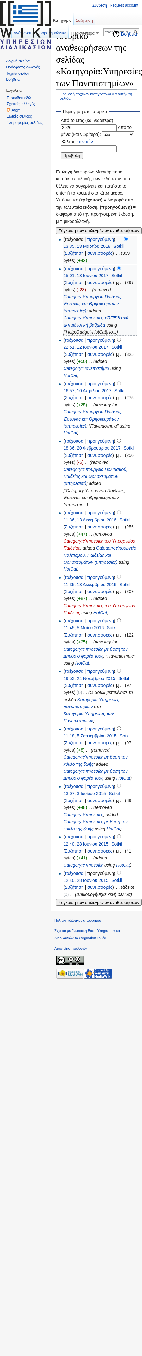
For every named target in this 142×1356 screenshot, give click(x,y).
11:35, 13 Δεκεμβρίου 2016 (89, 584)
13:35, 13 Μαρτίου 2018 (86, 246)
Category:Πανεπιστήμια (86, 368)
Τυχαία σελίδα (17, 73)
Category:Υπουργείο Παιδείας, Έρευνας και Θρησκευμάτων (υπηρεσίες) (93, 303)
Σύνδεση (99, 5)
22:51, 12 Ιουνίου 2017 (85, 347)
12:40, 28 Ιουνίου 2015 (85, 844)
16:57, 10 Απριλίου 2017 (87, 390)
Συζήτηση (74, 253)
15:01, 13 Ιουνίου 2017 (85, 275)
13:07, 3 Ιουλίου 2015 (84, 793)
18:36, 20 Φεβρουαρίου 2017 (91, 448)
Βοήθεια (129, 34)
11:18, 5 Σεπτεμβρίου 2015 (90, 735)
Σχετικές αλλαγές (21, 104)
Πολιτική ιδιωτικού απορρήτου (77, 920)
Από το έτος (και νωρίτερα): (87, 120)
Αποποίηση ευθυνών (70, 948)
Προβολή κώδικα (52, 33)
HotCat (70, 375)
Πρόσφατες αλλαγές (23, 67)
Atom (16, 110)
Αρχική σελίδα (18, 61)
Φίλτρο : (78, 141)
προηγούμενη (100, 239)
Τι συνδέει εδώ (19, 98)
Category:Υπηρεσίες (83, 814)
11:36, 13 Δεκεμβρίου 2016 (89, 519)
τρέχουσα (74, 268)
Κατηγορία (62, 20)
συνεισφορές (99, 253)
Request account (124, 5)
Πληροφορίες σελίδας (25, 122)
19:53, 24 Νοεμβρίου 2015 (89, 678)
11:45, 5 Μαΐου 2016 (83, 627)
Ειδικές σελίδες (19, 116)
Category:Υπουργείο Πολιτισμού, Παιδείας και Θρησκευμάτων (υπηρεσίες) (95, 476)
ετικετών (85, 141)
